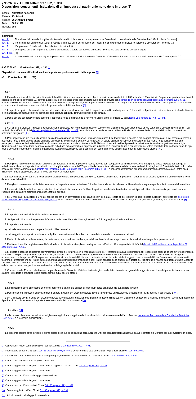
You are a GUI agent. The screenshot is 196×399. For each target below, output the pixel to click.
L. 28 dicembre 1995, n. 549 (123, 355)
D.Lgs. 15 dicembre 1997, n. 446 (53, 350)
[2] (97, 72)
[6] (26, 133)
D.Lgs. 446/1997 (134, 350)
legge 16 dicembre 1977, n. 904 (145, 118)
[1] (49, 67)
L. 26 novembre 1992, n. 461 (75, 345)
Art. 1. (8, 92)
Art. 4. (9, 283)
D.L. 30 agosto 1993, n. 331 (93, 365)
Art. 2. (9, 158)
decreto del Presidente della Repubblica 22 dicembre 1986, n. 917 (153, 100)
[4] (163, 118)
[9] (175, 292)
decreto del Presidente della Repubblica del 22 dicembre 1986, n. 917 (72, 169)
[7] (159, 148)
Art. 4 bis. (12, 310)
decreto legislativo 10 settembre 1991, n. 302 (55, 130)
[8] (185, 199)
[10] (84, 300)
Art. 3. (9, 209)
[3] (84, 105)
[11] (21, 310)
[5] (12, 122)
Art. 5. (9, 328)
